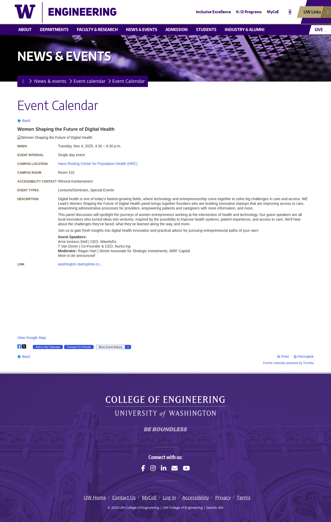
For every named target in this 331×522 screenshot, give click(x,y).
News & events (141, 29)
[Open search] (290, 12)
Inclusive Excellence (213, 11)
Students (206, 29)
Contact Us (124, 497)
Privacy (223, 497)
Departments (54, 29)
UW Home (95, 497)
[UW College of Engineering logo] (127, 12)
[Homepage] (22, 81)
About (25, 29)
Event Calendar (128, 81)
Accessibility (195, 497)
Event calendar (89, 81)
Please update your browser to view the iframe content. (165, 241)
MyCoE (273, 11)
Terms (244, 497)
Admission (177, 29)
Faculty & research (97, 29)
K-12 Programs (249, 11)
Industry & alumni (245, 29)
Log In (169, 497)
